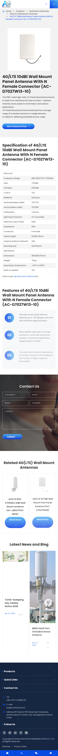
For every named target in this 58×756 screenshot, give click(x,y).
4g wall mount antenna (24, 275)
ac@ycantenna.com (15, 707)
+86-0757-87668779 (16, 700)
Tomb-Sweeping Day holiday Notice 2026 (14, 601)
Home (8, 11)
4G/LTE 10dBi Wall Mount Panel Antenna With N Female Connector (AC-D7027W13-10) (29, 17)
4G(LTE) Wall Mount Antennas (23, 14)
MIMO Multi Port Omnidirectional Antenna (41, 630)
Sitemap (6, 746)
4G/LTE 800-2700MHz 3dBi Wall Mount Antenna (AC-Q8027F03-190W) (15, 505)
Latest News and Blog (29, 545)
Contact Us (11, 688)
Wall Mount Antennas (39, 11)
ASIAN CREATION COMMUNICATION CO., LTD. (34, 739)
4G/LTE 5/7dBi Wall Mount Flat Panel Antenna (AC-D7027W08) (43, 503)
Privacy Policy (20, 746)
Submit (14, 436)
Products (20, 11)
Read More (15, 521)
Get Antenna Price (18, 126)
